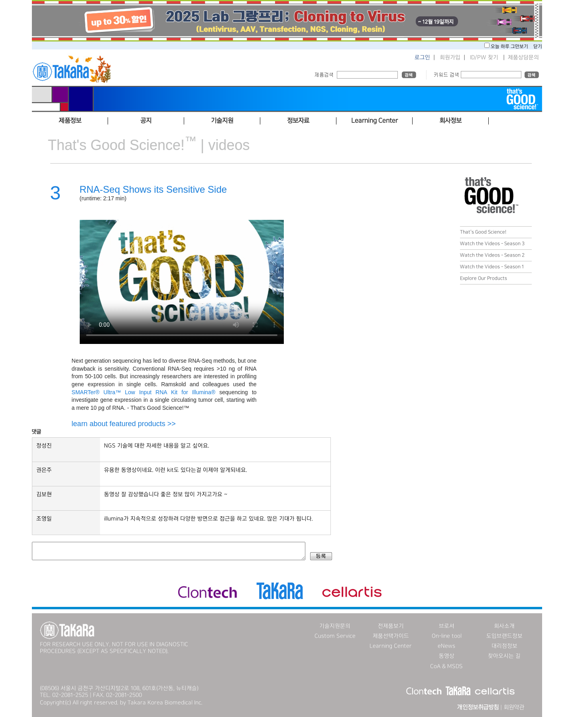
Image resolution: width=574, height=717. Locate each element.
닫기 (537, 46)
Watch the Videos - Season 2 (492, 255)
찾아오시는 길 (504, 656)
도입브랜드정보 (504, 636)
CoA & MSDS (446, 666)
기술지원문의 (334, 626)
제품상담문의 (523, 57)
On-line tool (447, 636)
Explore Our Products (483, 278)
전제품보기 (391, 626)
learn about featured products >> (124, 424)
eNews (446, 646)
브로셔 (446, 626)
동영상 (446, 656)
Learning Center (391, 646)
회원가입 (450, 57)
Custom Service (335, 636)
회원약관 (513, 707)
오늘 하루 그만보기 (510, 46)
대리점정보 (504, 646)
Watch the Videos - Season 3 (492, 243)
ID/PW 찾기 (484, 57)
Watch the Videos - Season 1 (492, 266)
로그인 (422, 57)
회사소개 (504, 626)
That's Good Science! (483, 232)
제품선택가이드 (391, 636)
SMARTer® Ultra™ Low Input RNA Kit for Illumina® (144, 392)
